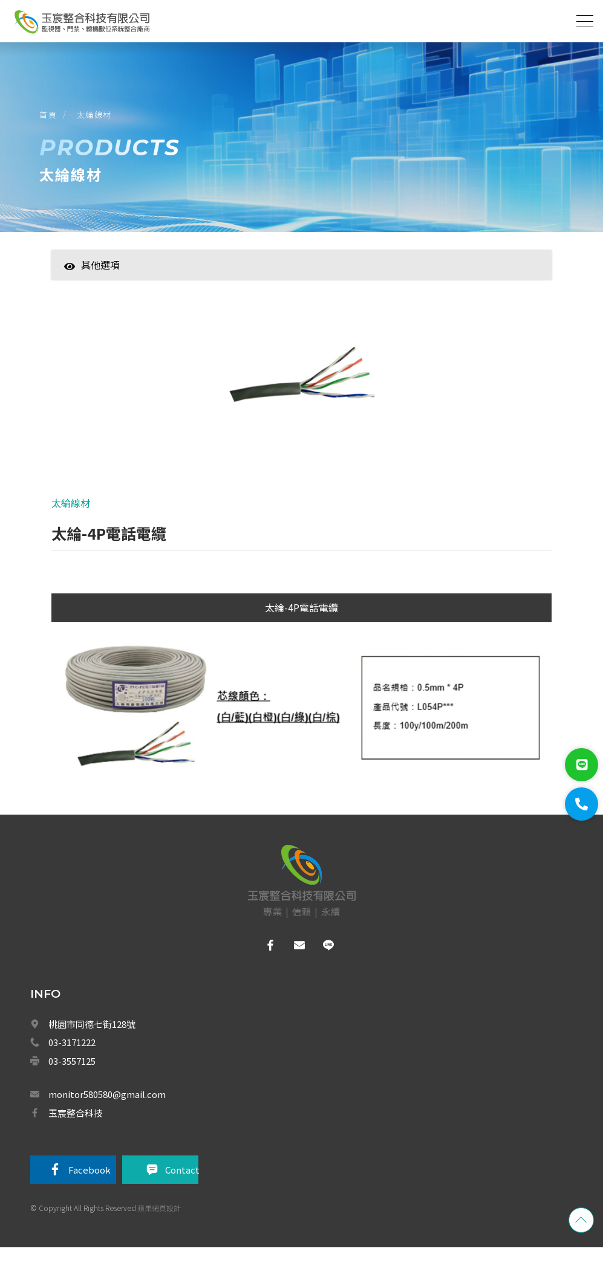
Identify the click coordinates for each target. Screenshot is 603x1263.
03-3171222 (72, 1056)
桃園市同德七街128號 (91, 1038)
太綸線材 (97, 120)
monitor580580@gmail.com (107, 1108)
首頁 (51, 120)
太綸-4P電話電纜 (301, 621)
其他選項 (92, 274)
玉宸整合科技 (75, 1126)
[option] (301, 392)
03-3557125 (72, 1074)
